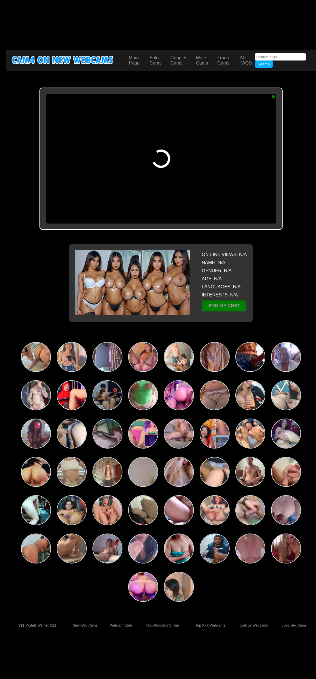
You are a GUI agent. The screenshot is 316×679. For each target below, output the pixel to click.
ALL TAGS (246, 60)
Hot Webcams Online (162, 625)
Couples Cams (179, 60)
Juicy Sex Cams (294, 625)
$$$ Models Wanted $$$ (37, 625)
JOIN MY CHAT (223, 305)
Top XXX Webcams (210, 625)
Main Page (134, 60)
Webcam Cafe (121, 625)
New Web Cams (85, 625)
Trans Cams (223, 60)
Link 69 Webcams (254, 625)
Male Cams (202, 60)
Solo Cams (156, 60)
